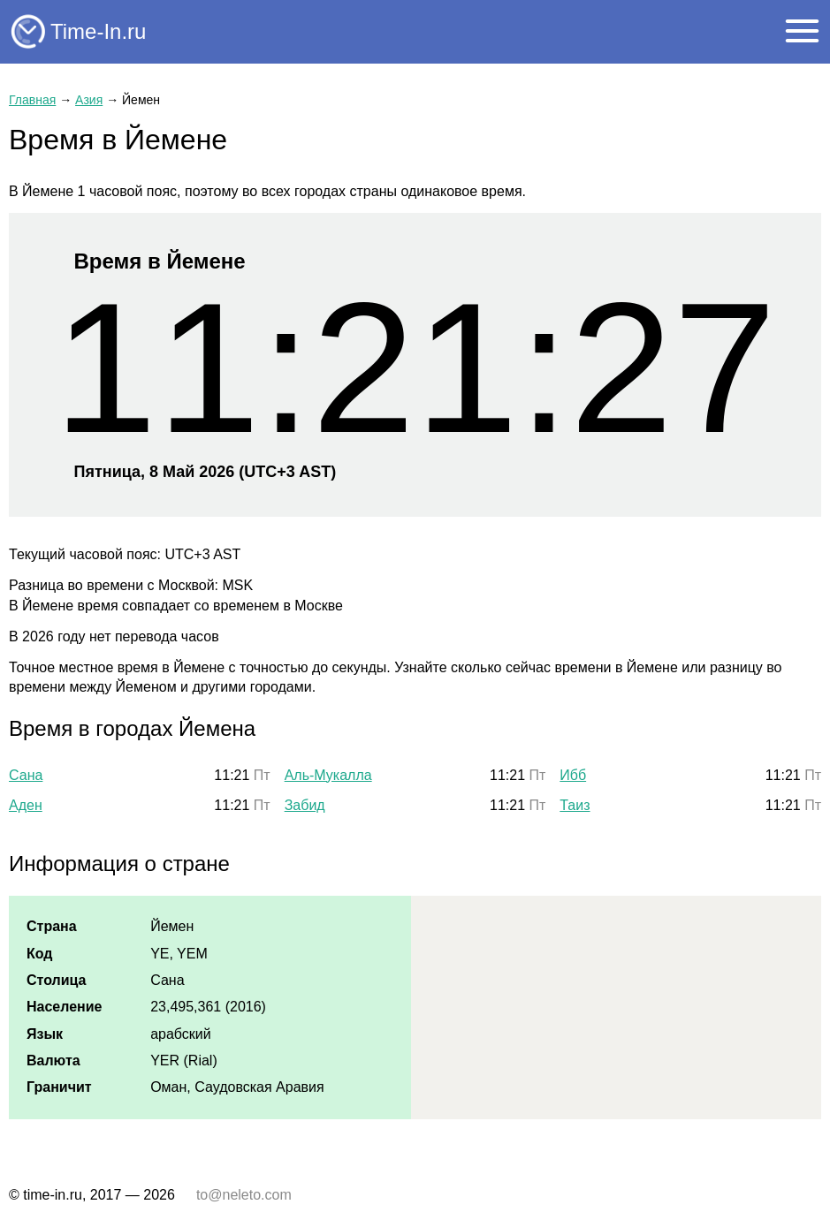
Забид (305, 805)
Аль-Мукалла (328, 775)
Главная (32, 100)
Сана (25, 775)
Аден (25, 805)
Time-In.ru (98, 31)
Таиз (575, 805)
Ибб (573, 775)
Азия (89, 100)
